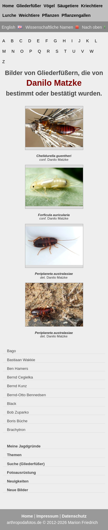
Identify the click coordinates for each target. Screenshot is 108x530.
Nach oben (94, 27)
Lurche (9, 15)
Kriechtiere (92, 5)
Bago (11, 351)
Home (8, 5)
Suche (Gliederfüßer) (26, 464)
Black (11, 403)
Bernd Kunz (17, 386)
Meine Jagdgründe (24, 446)
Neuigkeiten (18, 481)
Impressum (47, 516)
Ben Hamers (17, 368)
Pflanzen (50, 15)
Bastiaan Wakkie (21, 360)
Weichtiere (29, 15)
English (12, 27)
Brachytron (16, 429)
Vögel (49, 5)
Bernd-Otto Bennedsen (26, 395)
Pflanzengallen (76, 15)
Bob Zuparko (18, 412)
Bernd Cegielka (20, 377)
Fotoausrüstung (21, 472)
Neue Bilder (17, 490)
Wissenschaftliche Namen (52, 27)
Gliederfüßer (28, 5)
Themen (14, 455)
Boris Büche (17, 421)
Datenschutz (74, 516)
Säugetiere (68, 5)
